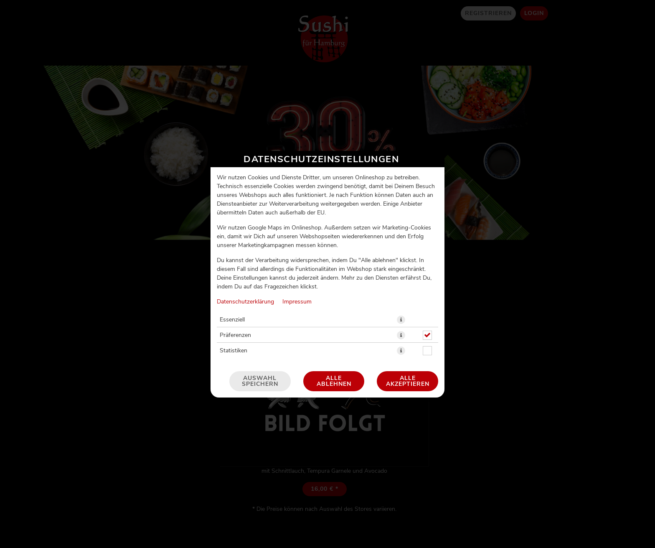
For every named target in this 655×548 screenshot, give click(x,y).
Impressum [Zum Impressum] (297, 302)
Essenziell (232, 320)
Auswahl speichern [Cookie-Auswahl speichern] (260, 381)
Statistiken (233, 351)
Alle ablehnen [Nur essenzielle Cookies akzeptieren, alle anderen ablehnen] (334, 381)
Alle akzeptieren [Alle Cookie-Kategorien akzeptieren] (407, 381)
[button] (401, 320)
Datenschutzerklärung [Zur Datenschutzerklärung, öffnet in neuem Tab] (245, 302)
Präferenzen (235, 335)
